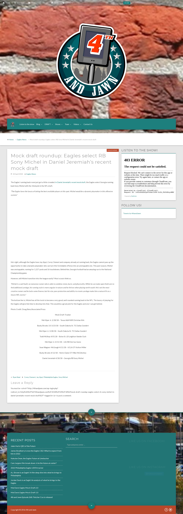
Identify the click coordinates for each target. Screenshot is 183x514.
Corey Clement (30, 377)
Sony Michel (63, 377)
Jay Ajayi (39, 377)
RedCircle (134, 196)
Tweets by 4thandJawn (132, 213)
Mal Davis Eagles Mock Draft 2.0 (17, 487)
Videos (44, 3)
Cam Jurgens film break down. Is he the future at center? (26, 463)
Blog (56, 3)
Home (8, 3)
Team (33, 3)
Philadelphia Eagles (51, 377)
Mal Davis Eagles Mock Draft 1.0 (17, 491)
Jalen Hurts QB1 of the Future (16, 447)
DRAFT (48, 124)
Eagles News (22, 140)
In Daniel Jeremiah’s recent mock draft (70, 182)
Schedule (20, 3)
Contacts (69, 3)
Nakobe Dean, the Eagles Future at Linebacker (22, 459)
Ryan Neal (16, 377)
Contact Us (88, 124)
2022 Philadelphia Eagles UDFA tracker (19, 468)
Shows (57, 124)
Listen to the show (26, 124)
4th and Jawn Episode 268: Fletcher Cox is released (24, 496)
